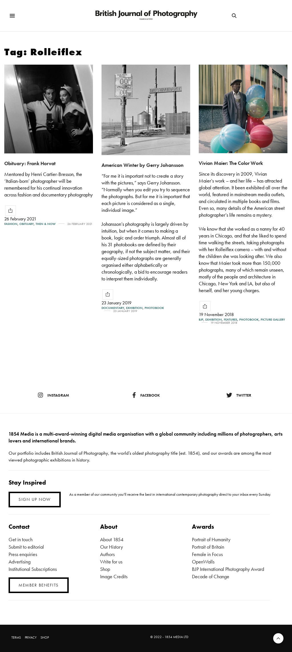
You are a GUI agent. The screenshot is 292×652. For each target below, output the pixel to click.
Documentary (113, 307)
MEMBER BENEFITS (39, 585)
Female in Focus (207, 554)
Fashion (10, 223)
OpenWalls (203, 561)
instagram (53, 395)
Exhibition (134, 307)
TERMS (16, 637)
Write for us (111, 561)
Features (230, 319)
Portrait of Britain (208, 547)
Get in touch (21, 539)
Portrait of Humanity (211, 539)
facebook (146, 395)
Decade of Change (210, 576)
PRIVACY (30, 637)
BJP (201, 319)
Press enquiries (23, 554)
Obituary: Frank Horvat (30, 163)
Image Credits (113, 576)
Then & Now (46, 223)
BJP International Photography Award (228, 569)
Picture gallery (273, 319)
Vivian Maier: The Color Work (231, 163)
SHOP (44, 637)
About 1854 (111, 539)
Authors (107, 554)
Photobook (154, 307)
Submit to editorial (26, 547)
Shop (105, 569)
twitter (238, 395)
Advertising (20, 561)
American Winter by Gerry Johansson (143, 165)
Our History (111, 547)
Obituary (26, 223)
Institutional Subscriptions (33, 569)
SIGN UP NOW (35, 499)
